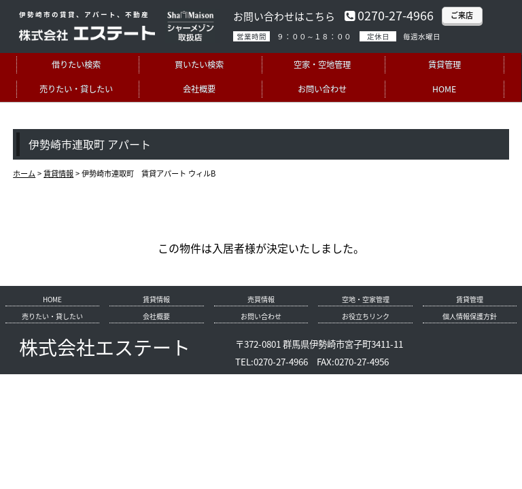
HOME (444, 89)
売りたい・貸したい (76, 89)
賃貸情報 (156, 299)
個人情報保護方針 (469, 316)
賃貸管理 (444, 64)
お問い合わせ (322, 89)
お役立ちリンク (365, 316)
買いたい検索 (199, 64)
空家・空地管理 (322, 64)
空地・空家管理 (365, 299)
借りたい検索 (76, 64)
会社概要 (199, 89)
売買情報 (261, 299)
